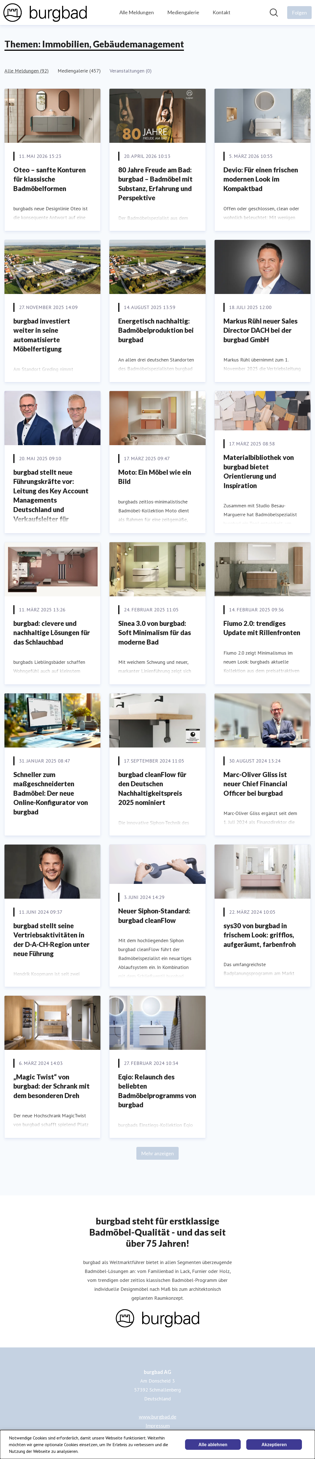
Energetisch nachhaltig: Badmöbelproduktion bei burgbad (156, 330)
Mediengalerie (183, 12)
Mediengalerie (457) (79, 70)
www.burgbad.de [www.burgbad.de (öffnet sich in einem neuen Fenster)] (157, 1417)
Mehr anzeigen (157, 1153)
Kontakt (221, 12)
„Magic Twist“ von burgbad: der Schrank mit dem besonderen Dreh (51, 1086)
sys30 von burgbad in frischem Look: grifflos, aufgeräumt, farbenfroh (259, 935)
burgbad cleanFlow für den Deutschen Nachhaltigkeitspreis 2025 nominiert (152, 788)
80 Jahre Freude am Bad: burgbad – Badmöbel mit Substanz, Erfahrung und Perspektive (155, 184)
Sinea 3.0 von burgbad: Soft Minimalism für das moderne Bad (154, 632)
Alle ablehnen (212, 1444)
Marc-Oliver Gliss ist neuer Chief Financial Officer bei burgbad (255, 783)
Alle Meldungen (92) (26, 70)
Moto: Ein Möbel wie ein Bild (154, 477)
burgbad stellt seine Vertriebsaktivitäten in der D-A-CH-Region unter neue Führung (51, 940)
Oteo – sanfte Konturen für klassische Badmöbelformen (49, 179)
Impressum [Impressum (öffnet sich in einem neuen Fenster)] (158, 1425)
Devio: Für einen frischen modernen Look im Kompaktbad (260, 179)
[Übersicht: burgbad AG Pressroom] (45, 12)
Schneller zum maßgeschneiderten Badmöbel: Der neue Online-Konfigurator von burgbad (50, 793)
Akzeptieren (274, 1444)
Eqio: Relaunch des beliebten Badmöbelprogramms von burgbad (157, 1091)
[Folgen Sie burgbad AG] (299, 12)
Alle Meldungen (136, 12)
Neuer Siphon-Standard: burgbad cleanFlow (154, 915)
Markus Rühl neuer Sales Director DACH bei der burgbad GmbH (260, 330)
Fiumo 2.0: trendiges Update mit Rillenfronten (261, 628)
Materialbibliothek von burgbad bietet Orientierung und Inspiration (258, 471)
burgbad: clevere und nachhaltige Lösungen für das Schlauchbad (51, 632)
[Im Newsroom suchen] (273, 12)
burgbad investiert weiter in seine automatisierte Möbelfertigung (41, 335)
